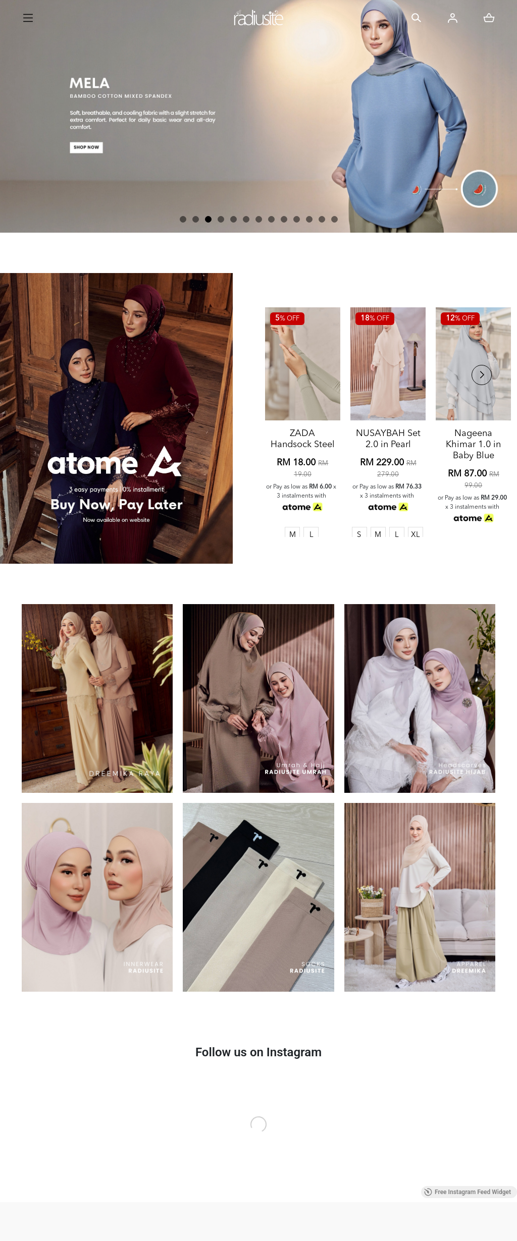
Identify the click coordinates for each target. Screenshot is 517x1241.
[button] (183, 219)
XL (415, 568)
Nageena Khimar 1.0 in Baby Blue (473, 478)
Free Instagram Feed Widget (467, 1192)
